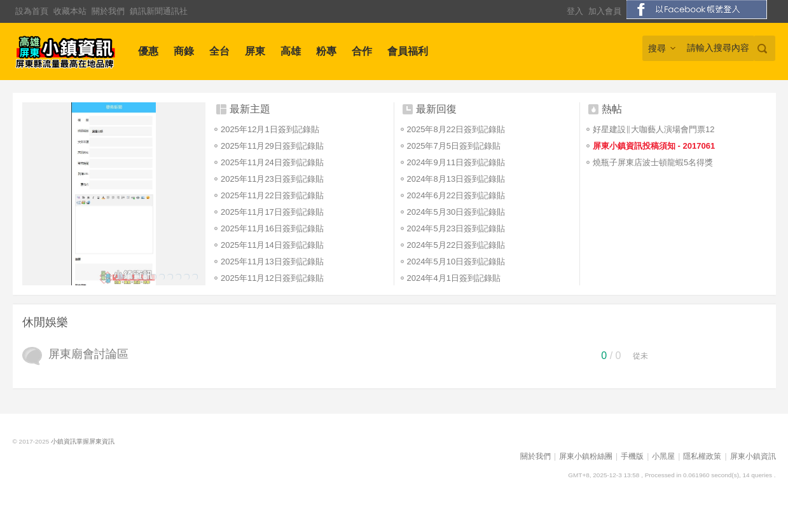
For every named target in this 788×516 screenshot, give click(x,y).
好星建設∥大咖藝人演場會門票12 (653, 129)
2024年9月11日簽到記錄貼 (456, 162)
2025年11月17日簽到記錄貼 (272, 212)
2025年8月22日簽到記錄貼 (456, 129)
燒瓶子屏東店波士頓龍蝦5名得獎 (653, 162)
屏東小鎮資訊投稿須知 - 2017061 (654, 146)
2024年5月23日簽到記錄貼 (456, 228)
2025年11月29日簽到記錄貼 (272, 146)
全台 (219, 51)
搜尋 (657, 48)
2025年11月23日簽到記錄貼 (272, 179)
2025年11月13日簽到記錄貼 (272, 261)
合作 (362, 51)
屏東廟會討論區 (88, 354)
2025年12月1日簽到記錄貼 (270, 129)
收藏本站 (69, 11)
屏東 (255, 51)
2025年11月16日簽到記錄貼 (272, 228)
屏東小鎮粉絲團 (585, 456)
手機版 (632, 456)
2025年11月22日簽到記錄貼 (272, 195)
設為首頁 (31, 11)
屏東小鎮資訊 (753, 456)
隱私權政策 (702, 456)
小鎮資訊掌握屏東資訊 (82, 441)
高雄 (290, 51)
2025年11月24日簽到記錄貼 (272, 162)
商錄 (184, 51)
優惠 (148, 51)
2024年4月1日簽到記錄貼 (454, 278)
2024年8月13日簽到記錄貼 (456, 179)
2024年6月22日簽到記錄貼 (456, 195)
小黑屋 (663, 456)
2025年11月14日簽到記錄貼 (272, 245)
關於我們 (108, 11)
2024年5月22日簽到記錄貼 (456, 245)
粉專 (326, 51)
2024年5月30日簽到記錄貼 (456, 212)
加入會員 (604, 11)
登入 (575, 11)
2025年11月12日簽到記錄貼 (272, 278)
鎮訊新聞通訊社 (159, 11)
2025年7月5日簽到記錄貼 (454, 146)
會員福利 (407, 51)
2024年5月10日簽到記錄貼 (456, 261)
